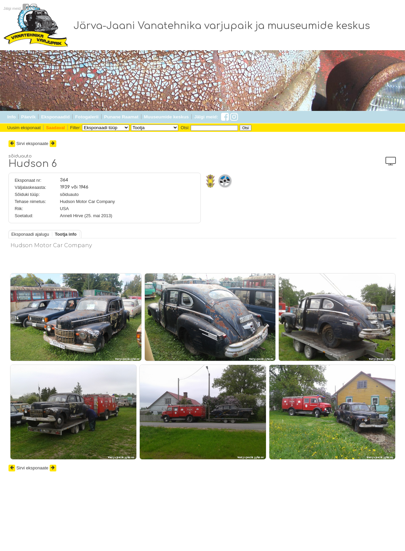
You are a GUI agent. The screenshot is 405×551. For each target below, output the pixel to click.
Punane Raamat (121, 116)
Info (11, 116)
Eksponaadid (55, 116)
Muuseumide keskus (166, 116)
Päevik (28, 116)
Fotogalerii (87, 116)
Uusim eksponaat (24, 127)
